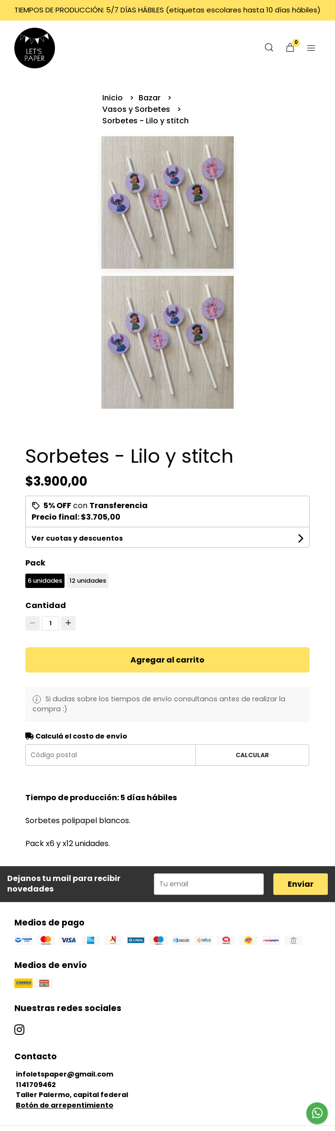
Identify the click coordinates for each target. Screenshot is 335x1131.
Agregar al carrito (167, 659)
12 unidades (87, 580)
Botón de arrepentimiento (64, 1105)
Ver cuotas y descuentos (77, 538)
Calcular (252, 755)
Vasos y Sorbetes (137, 109)
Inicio (113, 97)
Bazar (150, 97)
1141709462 (36, 1084)
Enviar (300, 884)
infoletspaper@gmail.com (64, 1074)
